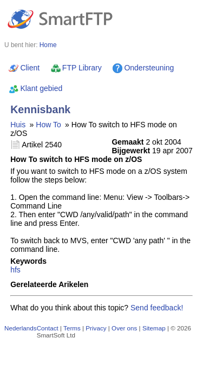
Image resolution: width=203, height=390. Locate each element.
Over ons (124, 328)
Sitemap (154, 328)
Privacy (96, 328)
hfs (15, 269)
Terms (72, 328)
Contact (47, 328)
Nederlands (20, 328)
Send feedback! (156, 307)
